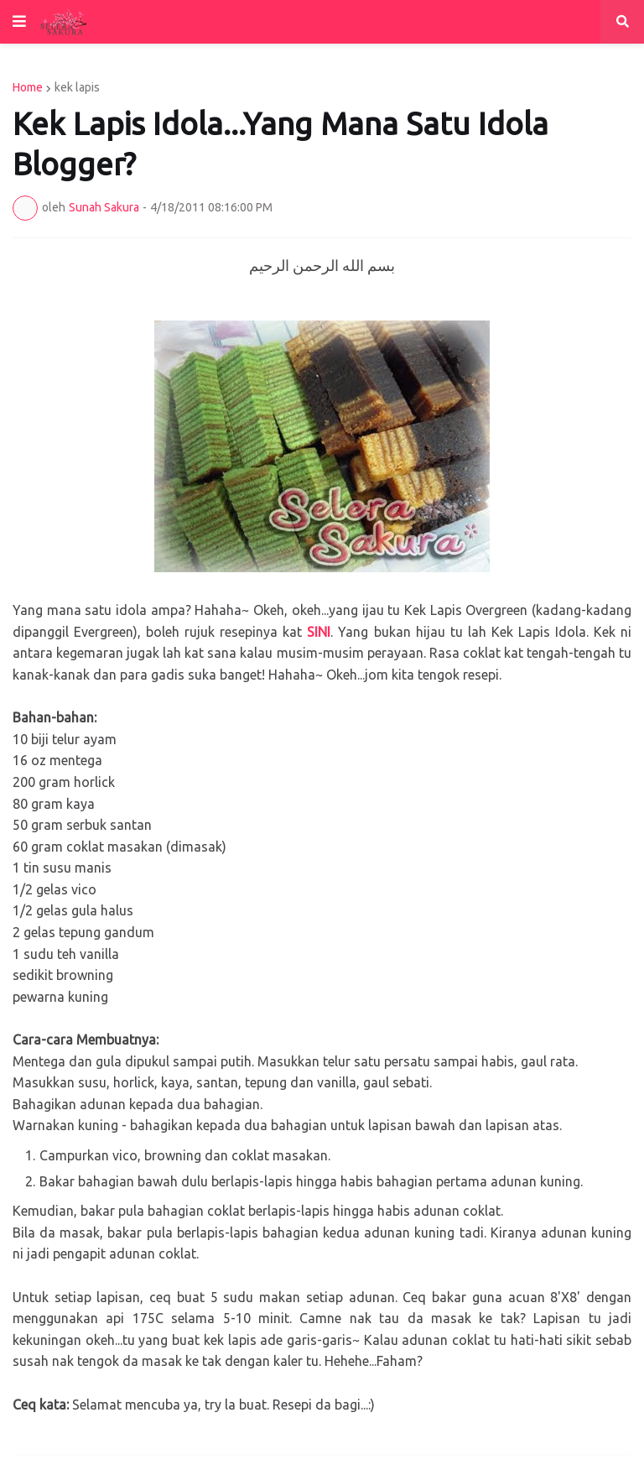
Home (28, 87)
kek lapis (77, 87)
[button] (19, 22)
